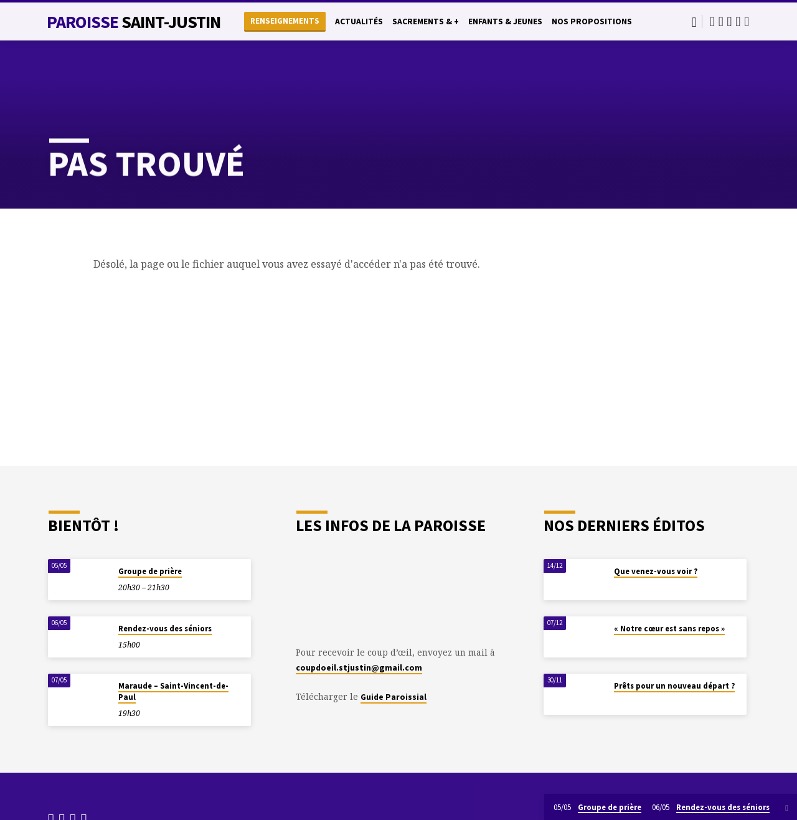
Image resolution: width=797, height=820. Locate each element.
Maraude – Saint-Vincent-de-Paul (173, 691)
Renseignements (284, 21)
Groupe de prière (150, 571)
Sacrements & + (425, 21)
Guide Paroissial (394, 697)
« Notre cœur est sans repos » (669, 628)
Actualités (359, 21)
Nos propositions (592, 21)
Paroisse (134, 22)
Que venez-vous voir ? (655, 571)
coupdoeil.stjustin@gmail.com (359, 667)
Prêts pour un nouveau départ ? (674, 686)
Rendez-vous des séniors (165, 628)
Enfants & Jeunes (505, 21)
